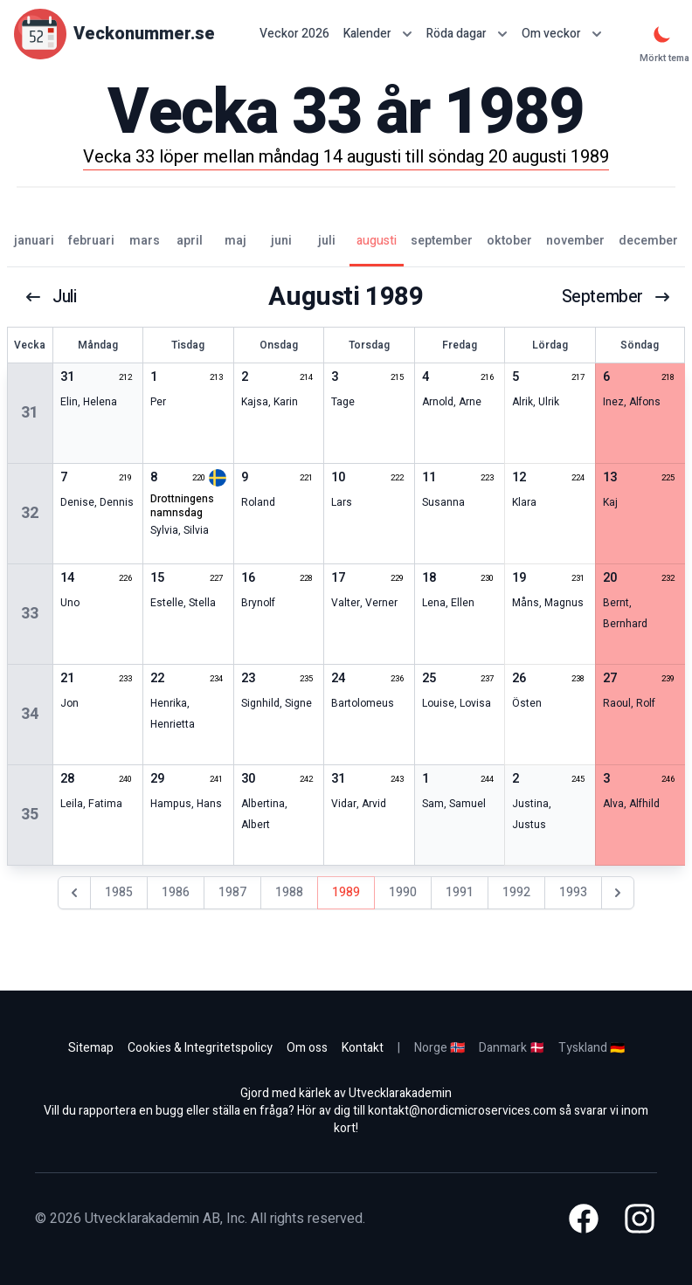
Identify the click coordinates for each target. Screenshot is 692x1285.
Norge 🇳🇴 (439, 1048)
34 (29, 714)
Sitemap (91, 1048)
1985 (119, 892)
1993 (573, 892)
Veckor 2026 (294, 34)
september (615, 297)
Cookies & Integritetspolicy (200, 1048)
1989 (346, 892)
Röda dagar (467, 33)
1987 (232, 892)
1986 (176, 892)
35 (29, 814)
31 (29, 413)
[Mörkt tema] (662, 34)
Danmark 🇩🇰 (511, 1048)
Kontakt (363, 1048)
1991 (460, 892)
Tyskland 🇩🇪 (591, 1048)
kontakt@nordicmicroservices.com (462, 1111)
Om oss (307, 1048)
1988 (289, 892)
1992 (516, 892)
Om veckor (562, 33)
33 (29, 613)
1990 (403, 892)
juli (51, 297)
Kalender (377, 33)
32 (29, 513)
